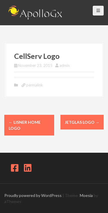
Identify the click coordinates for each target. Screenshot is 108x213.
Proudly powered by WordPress (33, 195)
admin (64, 65)
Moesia (86, 195)
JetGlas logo (82, 122)
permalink (34, 85)
